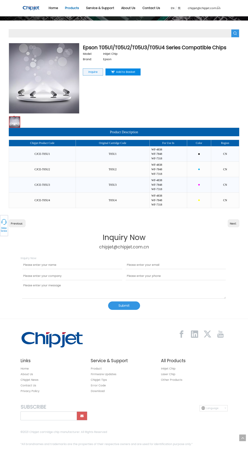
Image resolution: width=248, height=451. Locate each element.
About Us (27, 374)
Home (25, 369)
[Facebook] (181, 334)
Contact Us (28, 385)
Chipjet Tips (99, 380)
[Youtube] (220, 334)
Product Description (124, 132)
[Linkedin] (194, 334)
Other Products (171, 380)
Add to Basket (125, 72)
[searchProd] (120, 33)
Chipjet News (29, 380)
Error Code (98, 385)
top (242, 437)
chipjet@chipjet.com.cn (204, 8)
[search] (48, 416)
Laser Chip (168, 374)
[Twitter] (207, 334)
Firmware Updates (103, 374)
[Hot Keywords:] (218, 7)
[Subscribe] (82, 416)
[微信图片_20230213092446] (52, 339)
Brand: (87, 59)
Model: (87, 54)
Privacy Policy (30, 391)
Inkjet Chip (168, 369)
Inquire (93, 72)
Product (96, 369)
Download (98, 391)
